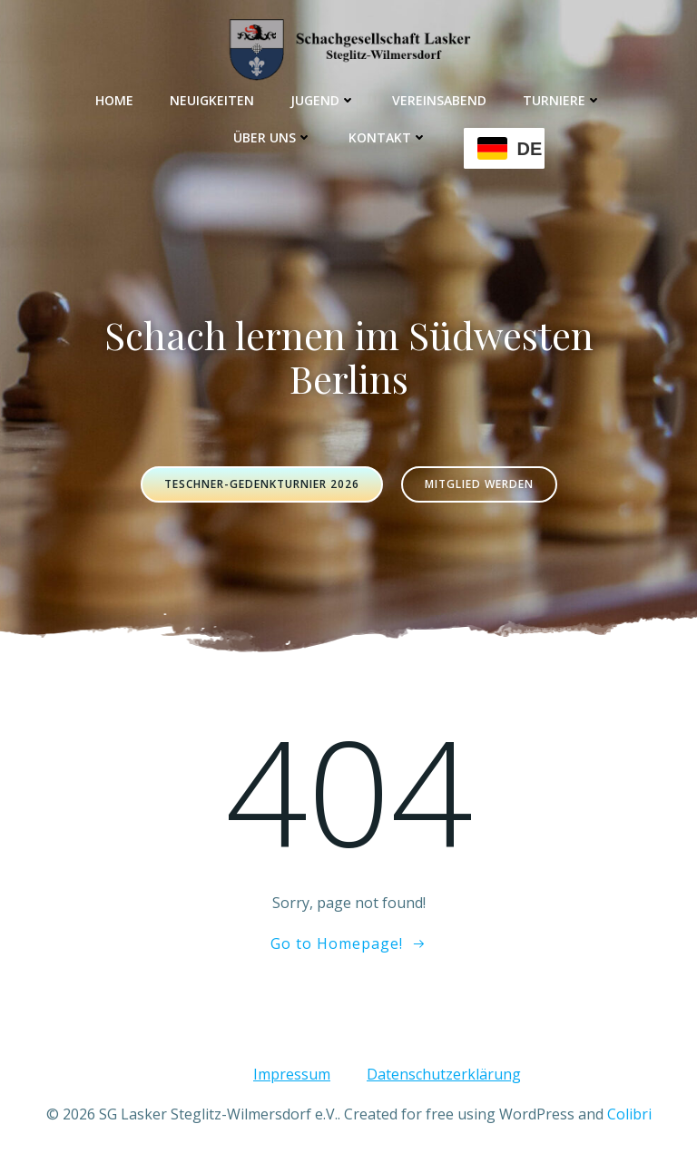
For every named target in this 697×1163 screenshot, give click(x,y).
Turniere (562, 100)
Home (114, 100)
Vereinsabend (439, 100)
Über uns (272, 137)
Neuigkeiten (212, 100)
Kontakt (387, 137)
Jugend (323, 100)
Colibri (629, 1114)
